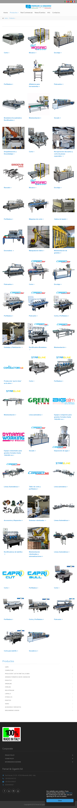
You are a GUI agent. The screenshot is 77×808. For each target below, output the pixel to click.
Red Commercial (26, 13)
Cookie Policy (9, 758)
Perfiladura (8, 84)
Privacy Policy (9, 755)
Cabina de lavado (60, 219)
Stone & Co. (8, 697)
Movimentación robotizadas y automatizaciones (36, 554)
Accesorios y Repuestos (13, 520)
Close (60, 801)
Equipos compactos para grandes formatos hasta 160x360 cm (63, 417)
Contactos (56, 13)
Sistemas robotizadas (37, 520)
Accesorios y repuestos (13, 707)
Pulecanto (33, 316)
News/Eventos (40, 13)
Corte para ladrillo (11, 651)
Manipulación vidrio (36, 251)
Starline (8, 687)
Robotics (8, 700)
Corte (6, 53)
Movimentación (60, 347)
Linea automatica (36, 415)
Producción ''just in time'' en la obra (17, 673)
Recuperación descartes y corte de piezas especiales (63, 154)
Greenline (8, 683)
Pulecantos (58, 84)
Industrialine (9, 690)
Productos (13, 13)
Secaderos (33, 651)
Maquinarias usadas (12, 710)
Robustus (8, 680)
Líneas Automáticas (11, 487)
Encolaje (58, 53)
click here (69, 793)
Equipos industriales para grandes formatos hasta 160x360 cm (13, 453)
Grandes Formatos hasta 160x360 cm (17, 677)
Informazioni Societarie (13, 762)
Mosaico (32, 53)
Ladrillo (8, 693)
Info (48, 13)
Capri (7, 667)
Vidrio (7, 704)
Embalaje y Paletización (13, 347)
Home (6, 13)
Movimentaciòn (35, 118)
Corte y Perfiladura (61, 316)
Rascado (7, 188)
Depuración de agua (62, 451)
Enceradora (9, 251)
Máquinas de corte (36, 219)
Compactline (9, 670)
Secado (57, 118)
